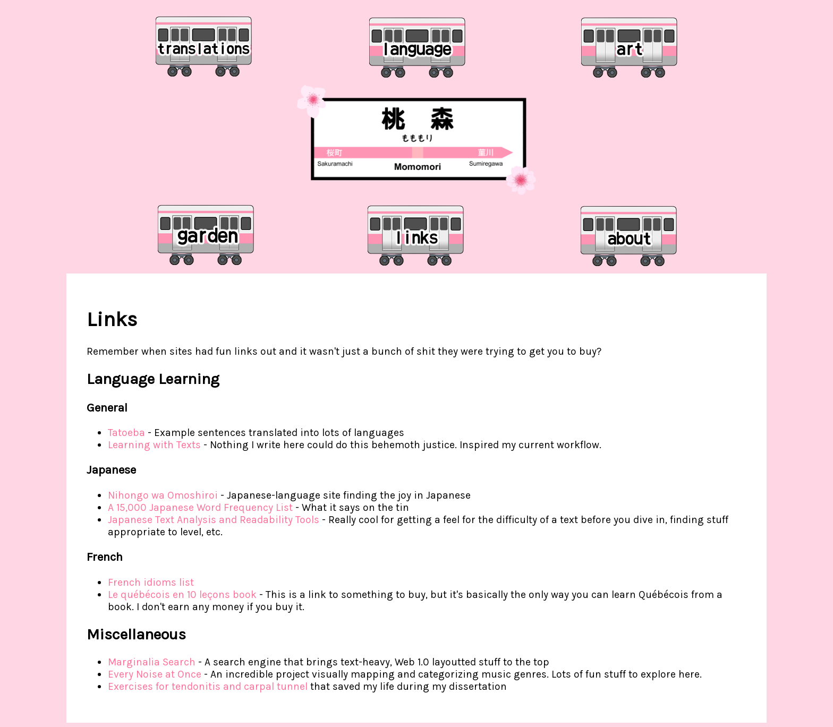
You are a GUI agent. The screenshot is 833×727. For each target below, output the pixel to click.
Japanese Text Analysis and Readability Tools (213, 520)
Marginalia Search (152, 662)
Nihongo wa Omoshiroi (163, 495)
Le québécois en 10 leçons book (182, 594)
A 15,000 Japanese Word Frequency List (200, 507)
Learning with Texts (154, 445)
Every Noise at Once (154, 674)
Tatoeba (126, 432)
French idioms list (151, 582)
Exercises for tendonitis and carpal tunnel (208, 686)
